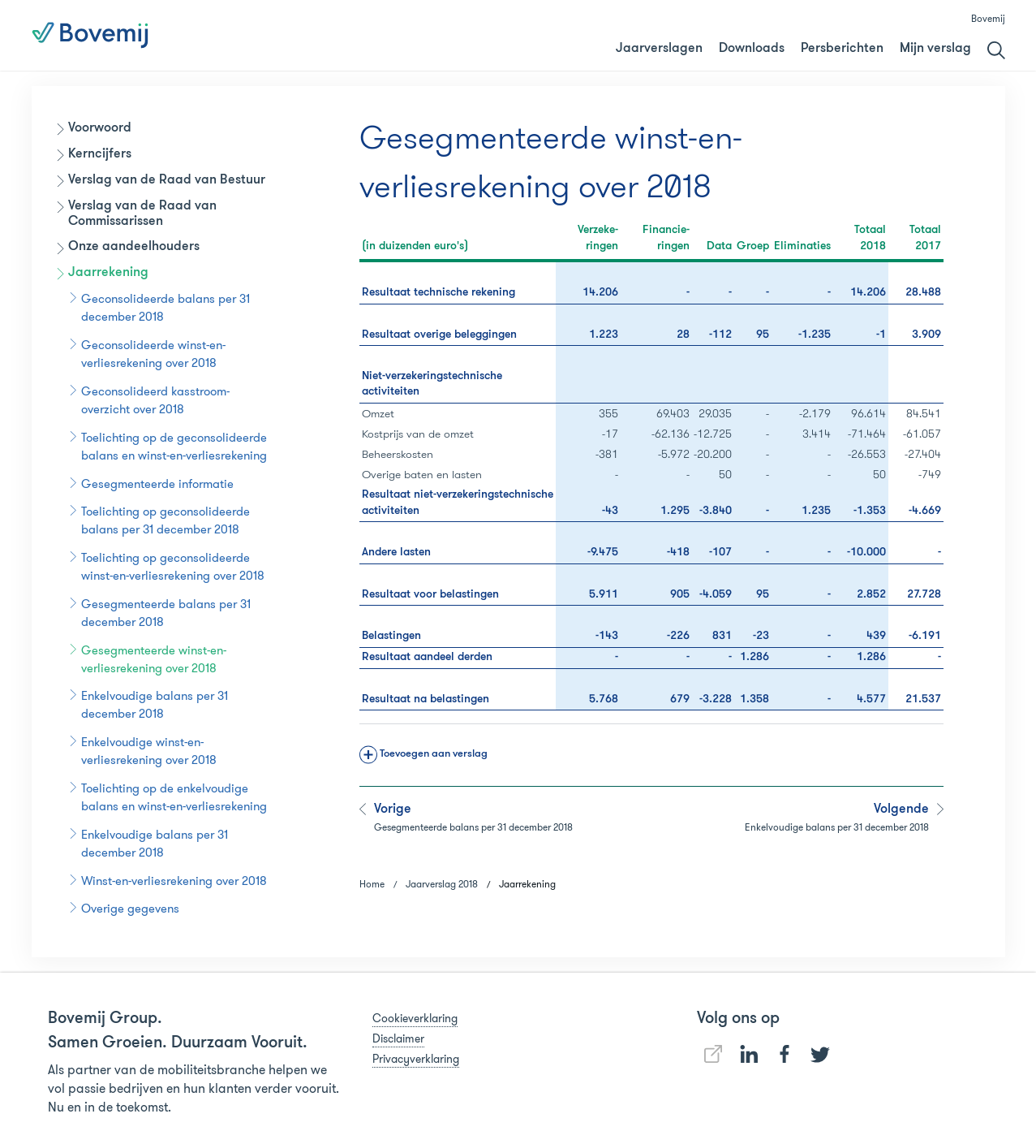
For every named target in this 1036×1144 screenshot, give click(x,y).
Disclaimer (398, 1038)
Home (372, 884)
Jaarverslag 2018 (684, 35)
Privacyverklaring (415, 1059)
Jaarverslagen (659, 48)
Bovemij (988, 18)
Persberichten (842, 48)
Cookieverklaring (415, 1018)
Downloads (752, 48)
